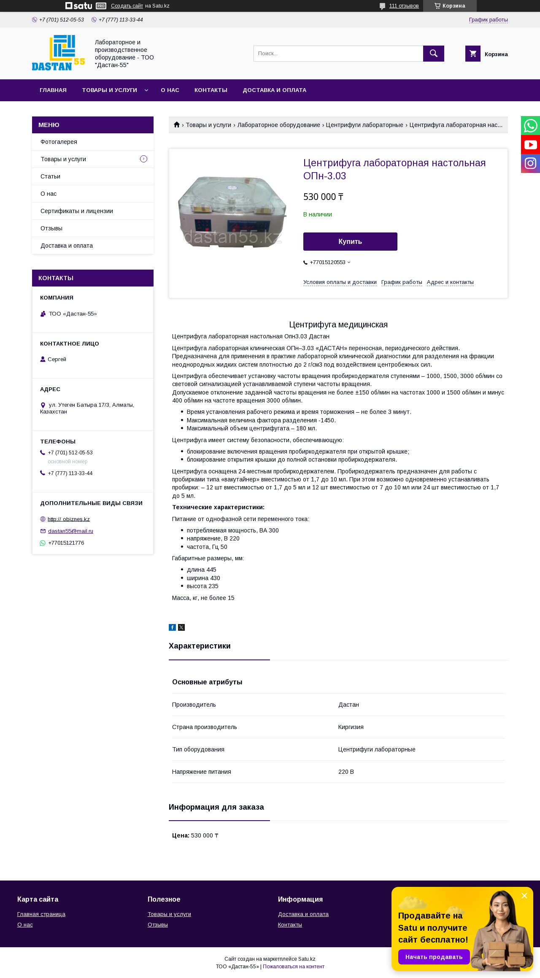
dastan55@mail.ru (70, 531)
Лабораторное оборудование (279, 125)
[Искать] (433, 54)
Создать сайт (127, 6)
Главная (53, 90)
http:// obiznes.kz (69, 519)
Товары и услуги (109, 90)
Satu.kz (307, 959)
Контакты (210, 90)
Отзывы (51, 228)
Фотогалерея (58, 141)
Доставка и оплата (274, 90)
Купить (350, 241)
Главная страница (41, 914)
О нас (170, 90)
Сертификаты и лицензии (76, 211)
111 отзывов (404, 6)
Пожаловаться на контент (293, 967)
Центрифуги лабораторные (364, 125)
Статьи (50, 176)
